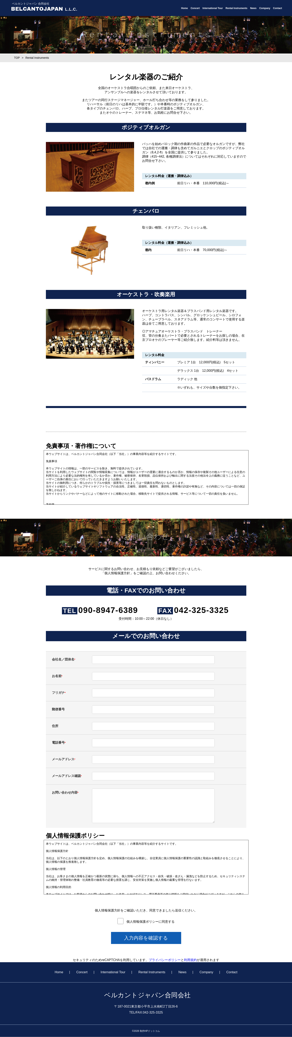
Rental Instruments (237, 8)
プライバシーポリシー (165, 960)
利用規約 (190, 960)
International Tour (212, 8)
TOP (17, 57)
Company (264, 8)
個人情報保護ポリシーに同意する (150, 921)
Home (184, 8)
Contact (277, 8)
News (253, 8)
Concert (195, 8)
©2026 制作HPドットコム (146, 1031)
